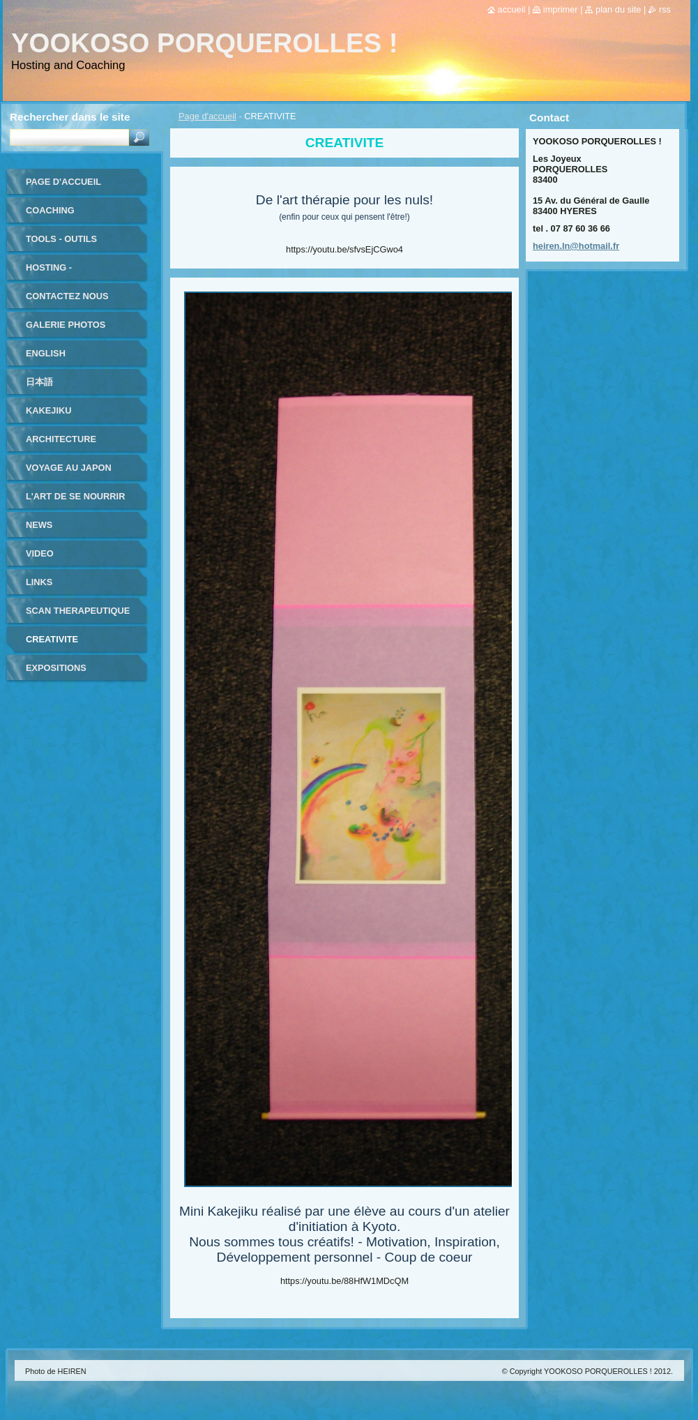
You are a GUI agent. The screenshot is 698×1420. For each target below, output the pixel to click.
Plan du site (618, 9)
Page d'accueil (207, 116)
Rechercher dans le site (70, 117)
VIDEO (40, 553)
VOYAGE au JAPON (69, 467)
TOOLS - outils (61, 239)
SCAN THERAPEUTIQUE (78, 610)
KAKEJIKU (48, 410)
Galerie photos (65, 324)
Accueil (512, 9)
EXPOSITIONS (56, 668)
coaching (50, 210)
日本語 (39, 382)
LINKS (39, 582)
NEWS (39, 525)
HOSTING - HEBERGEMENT (61, 272)
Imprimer (560, 9)
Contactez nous (67, 296)
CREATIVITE (52, 639)
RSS (665, 9)
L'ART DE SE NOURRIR (75, 496)
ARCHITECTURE (61, 439)
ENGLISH (46, 353)
